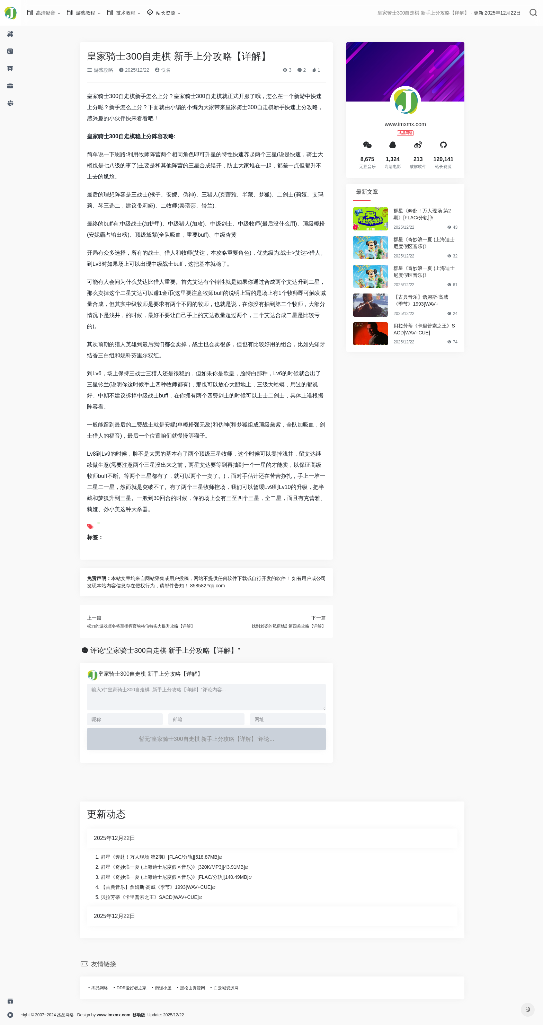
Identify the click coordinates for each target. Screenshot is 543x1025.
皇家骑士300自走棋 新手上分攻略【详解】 (160, 674)
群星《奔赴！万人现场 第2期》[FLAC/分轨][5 (432, 214)
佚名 (172, 70)
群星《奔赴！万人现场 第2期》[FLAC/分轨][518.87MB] (169, 857)
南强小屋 (172, 987)
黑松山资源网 (202, 987)
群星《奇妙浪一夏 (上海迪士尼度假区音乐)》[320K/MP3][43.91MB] (182, 867)
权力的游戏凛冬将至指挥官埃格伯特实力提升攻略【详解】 (151, 626)
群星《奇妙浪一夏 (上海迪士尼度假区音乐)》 (433, 243)
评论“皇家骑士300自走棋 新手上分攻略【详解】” (175, 650)
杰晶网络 (109, 987)
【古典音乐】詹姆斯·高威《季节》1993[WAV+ (430, 300)
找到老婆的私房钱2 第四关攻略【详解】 (298, 626)
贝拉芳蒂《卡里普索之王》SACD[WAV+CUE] (433, 329)
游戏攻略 (110, 70)
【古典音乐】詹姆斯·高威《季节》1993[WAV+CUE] (166, 887)
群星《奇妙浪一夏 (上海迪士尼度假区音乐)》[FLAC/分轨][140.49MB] (184, 877)
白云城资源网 (235, 987)
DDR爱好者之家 (141, 987)
